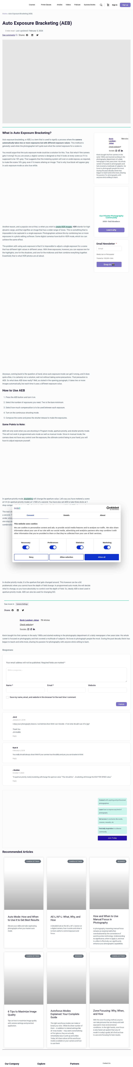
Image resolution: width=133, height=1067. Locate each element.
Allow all (101, 557)
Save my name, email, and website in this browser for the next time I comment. (43, 697)
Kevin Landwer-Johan (112, 141)
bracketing (28, 499)
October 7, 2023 (18, 773)
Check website (114, 147)
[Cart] (108, 5)
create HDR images (64, 227)
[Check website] (120, 146)
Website (92, 685)
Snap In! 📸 (109, 264)
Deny (31, 557)
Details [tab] (66, 515)
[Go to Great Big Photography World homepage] (7, 4)
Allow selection (66, 557)
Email (50, 685)
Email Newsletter (105, 243)
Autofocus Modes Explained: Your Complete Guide (65, 1014)
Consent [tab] (30, 515)
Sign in (114, 5)
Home (4, 14)
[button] (27, 35)
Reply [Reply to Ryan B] (15, 758)
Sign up (125, 5)
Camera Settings (22, 604)
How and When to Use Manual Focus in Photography (105, 919)
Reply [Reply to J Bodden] (15, 781)
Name (9, 685)
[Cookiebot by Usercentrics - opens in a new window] (108, 508)
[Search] (101, 4)
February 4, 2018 (19, 750)
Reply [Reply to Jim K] (15, 736)
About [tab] (102, 515)
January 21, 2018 (19, 720)
